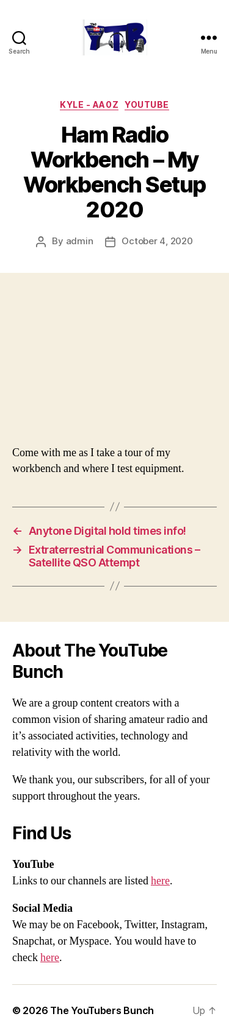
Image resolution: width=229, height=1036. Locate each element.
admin (79, 241)
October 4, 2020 (157, 241)
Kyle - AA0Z (89, 104)
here (160, 881)
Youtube (147, 104)
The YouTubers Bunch (102, 1010)
